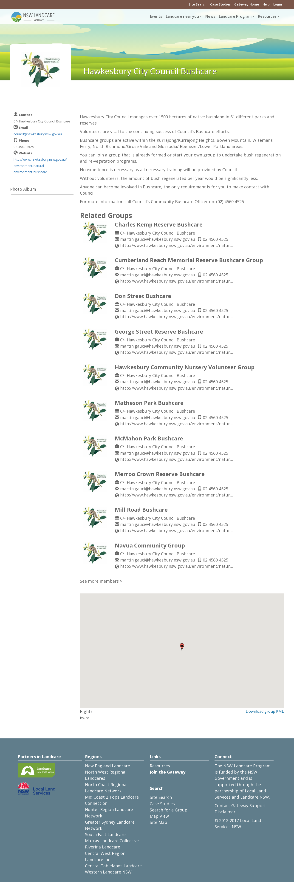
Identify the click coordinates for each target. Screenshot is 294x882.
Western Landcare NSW (108, 872)
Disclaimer (225, 811)
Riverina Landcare (102, 847)
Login (277, 4)
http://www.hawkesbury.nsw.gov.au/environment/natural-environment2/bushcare (177, 245)
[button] (182, 647)
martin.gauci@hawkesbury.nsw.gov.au (157, 239)
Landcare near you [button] (182, 16)
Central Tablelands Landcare (113, 865)
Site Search (197, 4)
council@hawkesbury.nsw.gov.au (38, 134)
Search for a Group (168, 810)
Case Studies (220, 4)
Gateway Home (246, 4)
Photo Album (23, 189)
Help (266, 4)
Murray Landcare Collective (112, 840)
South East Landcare (105, 834)
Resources (160, 766)
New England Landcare (107, 766)
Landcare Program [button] (235, 16)
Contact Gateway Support (240, 805)
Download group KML (265, 711)
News (210, 16)
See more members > (101, 581)
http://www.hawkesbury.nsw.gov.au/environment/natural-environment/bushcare (40, 165)
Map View (159, 816)
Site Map (158, 822)
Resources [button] (267, 16)
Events (156, 16)
